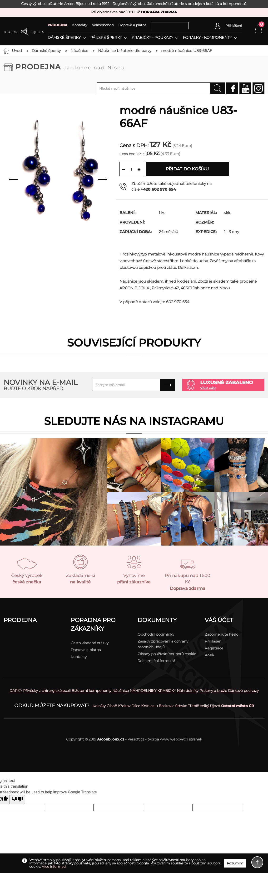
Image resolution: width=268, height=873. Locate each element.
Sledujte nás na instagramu (134, 421)
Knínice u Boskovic (157, 706)
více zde (208, 387)
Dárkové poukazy (243, 690)
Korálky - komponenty (207, 38)
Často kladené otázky (90, 643)
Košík (209, 655)
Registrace (214, 648)
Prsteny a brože (213, 690)
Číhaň (112, 706)
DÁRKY (16, 690)
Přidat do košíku (187, 169)
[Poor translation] (17, 799)
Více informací (54, 866)
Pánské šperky (106, 38)
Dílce (135, 706)
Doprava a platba (132, 25)
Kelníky (99, 706)
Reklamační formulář (156, 661)
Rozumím (235, 863)
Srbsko (181, 706)
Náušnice (79, 50)
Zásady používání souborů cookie (167, 654)
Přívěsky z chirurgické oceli (47, 690)
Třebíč (193, 706)
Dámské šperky (64, 38)
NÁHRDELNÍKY (143, 690)
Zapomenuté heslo (221, 634)
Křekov (124, 706)
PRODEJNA (57, 25)
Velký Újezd (210, 706)
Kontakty (79, 25)
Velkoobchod (103, 25)
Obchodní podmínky (156, 634)
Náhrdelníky (188, 690)
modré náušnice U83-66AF (186, 50)
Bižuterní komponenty (91, 690)
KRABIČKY (166, 690)
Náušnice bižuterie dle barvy (124, 50)
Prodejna (70, 66)
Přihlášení (213, 641)
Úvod (17, 50)
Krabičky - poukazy (152, 38)
